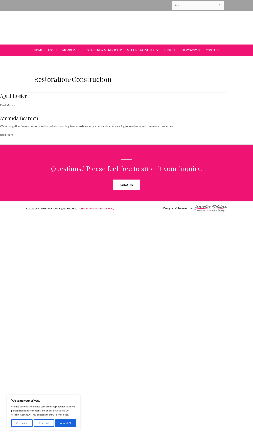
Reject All (44, 423)
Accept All (65, 423)
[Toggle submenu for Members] (79, 50)
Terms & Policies (88, 208)
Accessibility (106, 208)
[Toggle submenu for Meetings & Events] (157, 50)
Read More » (7, 105)
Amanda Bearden (19, 118)
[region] (44, 412)
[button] (126, 185)
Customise (22, 423)
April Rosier (13, 95)
